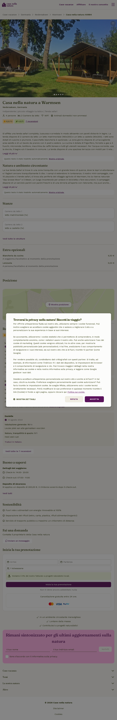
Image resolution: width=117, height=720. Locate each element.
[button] (24, 399)
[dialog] (58, 360)
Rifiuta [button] (74, 399)
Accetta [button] (94, 399)
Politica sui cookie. (76, 392)
